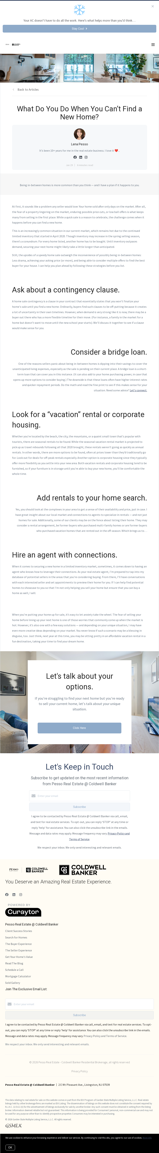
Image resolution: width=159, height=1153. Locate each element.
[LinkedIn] (13, 895)
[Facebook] (6, 895)
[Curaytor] (23, 915)
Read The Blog (14, 963)
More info (147, 1137)
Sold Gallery (12, 982)
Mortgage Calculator (18, 976)
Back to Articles (28, 89)
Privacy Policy (79, 1071)
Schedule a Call (14, 970)
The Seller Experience (18, 950)
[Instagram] (20, 895)
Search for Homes (16, 937)
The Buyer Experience (18, 944)
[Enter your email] (83, 795)
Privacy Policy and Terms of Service (105, 1036)
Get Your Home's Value (19, 957)
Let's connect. (138, 390)
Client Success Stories (18, 931)
